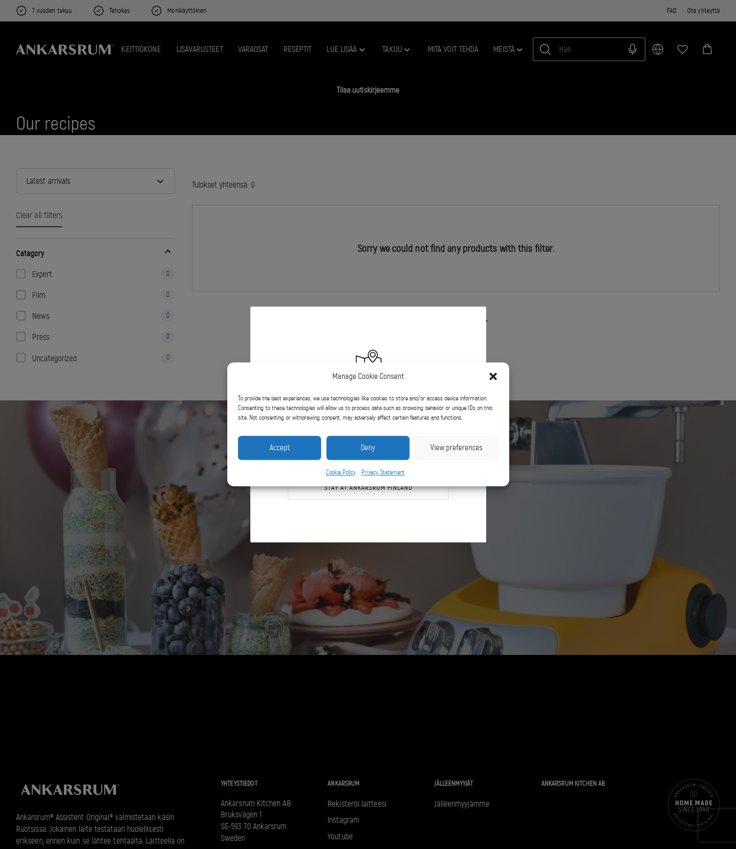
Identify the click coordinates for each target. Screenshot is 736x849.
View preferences (456, 448)
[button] (493, 376)
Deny (368, 448)
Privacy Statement (383, 472)
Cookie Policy (341, 472)
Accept (279, 448)
